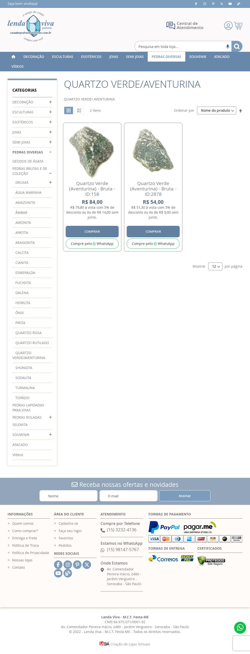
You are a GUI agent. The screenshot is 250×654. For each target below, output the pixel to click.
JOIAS (16, 132)
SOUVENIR (20, 434)
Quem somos (23, 523)
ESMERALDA (25, 272)
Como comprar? (25, 530)
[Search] (236, 46)
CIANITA (21, 262)
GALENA (22, 292)
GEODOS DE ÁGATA (27, 161)
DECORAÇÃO (22, 102)
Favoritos (66, 538)
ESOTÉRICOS (22, 122)
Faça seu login (70, 530)
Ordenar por (184, 110)
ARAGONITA (25, 242)
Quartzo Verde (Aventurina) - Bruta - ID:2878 (153, 188)
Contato (18, 567)
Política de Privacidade (30, 552)
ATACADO (20, 444)
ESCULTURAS (22, 112)
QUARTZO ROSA (28, 332)
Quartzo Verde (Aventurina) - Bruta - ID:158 (92, 188)
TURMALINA (25, 387)
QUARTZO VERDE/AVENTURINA (28, 355)
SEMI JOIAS (21, 142)
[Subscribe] (184, 495)
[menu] (125, 61)
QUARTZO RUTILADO (32, 342)
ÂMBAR (21, 212)
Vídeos (17, 454)
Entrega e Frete (24, 538)
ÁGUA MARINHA (28, 192)
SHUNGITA (23, 367)
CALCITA (22, 252)
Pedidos (65, 545)
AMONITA (23, 222)
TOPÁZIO (22, 397)
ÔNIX (19, 312)
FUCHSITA (23, 282)
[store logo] (31, 26)
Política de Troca (25, 545)
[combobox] (189, 46)
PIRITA (20, 322)
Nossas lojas (22, 560)
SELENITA (20, 424)
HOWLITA (22, 302)
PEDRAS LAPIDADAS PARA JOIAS (28, 407)
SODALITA (23, 377)
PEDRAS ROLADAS (27, 417)
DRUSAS (22, 182)
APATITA (21, 232)
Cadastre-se (68, 523)
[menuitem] (34, 57)
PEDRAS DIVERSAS (27, 152)
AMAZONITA (25, 202)
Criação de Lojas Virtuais (125, 644)
